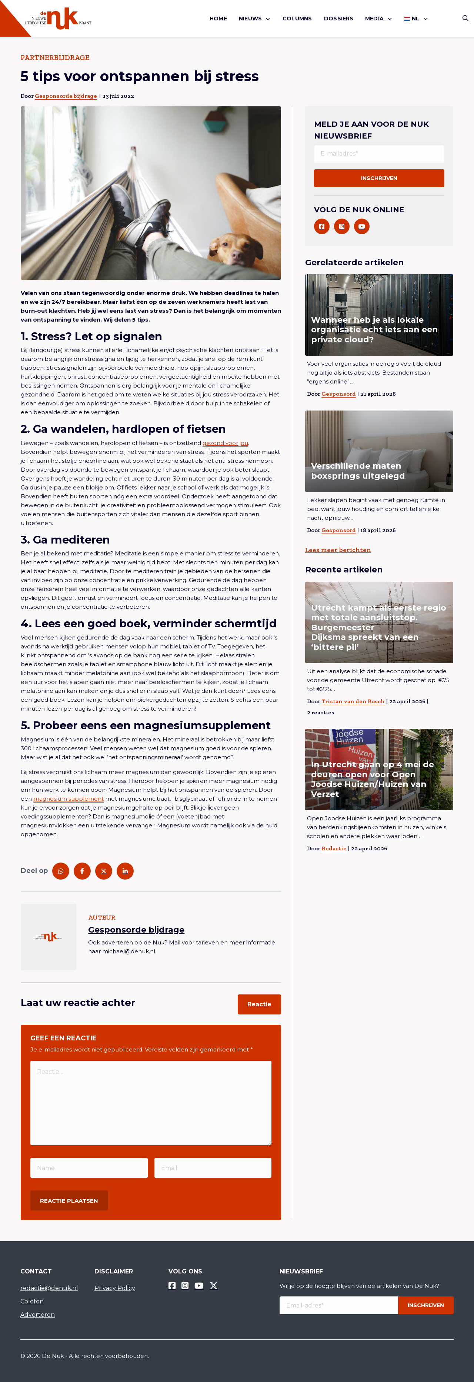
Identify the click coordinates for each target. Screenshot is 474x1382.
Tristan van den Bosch (353, 701)
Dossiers (339, 18)
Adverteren (37, 1314)
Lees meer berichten (338, 550)
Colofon (32, 1301)
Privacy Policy (114, 1288)
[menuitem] (218, 19)
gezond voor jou (225, 442)
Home (218, 18)
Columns (297, 18)
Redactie (334, 848)
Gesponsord (338, 393)
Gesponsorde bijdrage (66, 95)
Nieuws (250, 18)
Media (374, 18)
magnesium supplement (68, 798)
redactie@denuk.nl (49, 1288)
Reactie (259, 1004)
